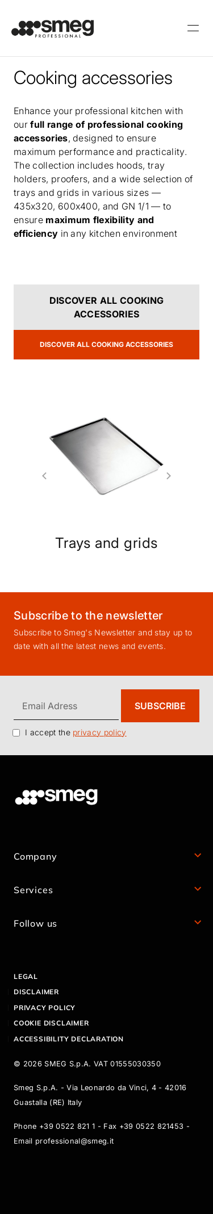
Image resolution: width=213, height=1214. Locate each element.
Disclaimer (36, 991)
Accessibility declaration (69, 1039)
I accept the (76, 732)
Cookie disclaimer (51, 1023)
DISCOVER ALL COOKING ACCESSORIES (106, 307)
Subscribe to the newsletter (88, 615)
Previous (40, 475)
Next (173, 475)
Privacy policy (45, 1007)
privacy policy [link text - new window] (99, 732)
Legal (26, 976)
